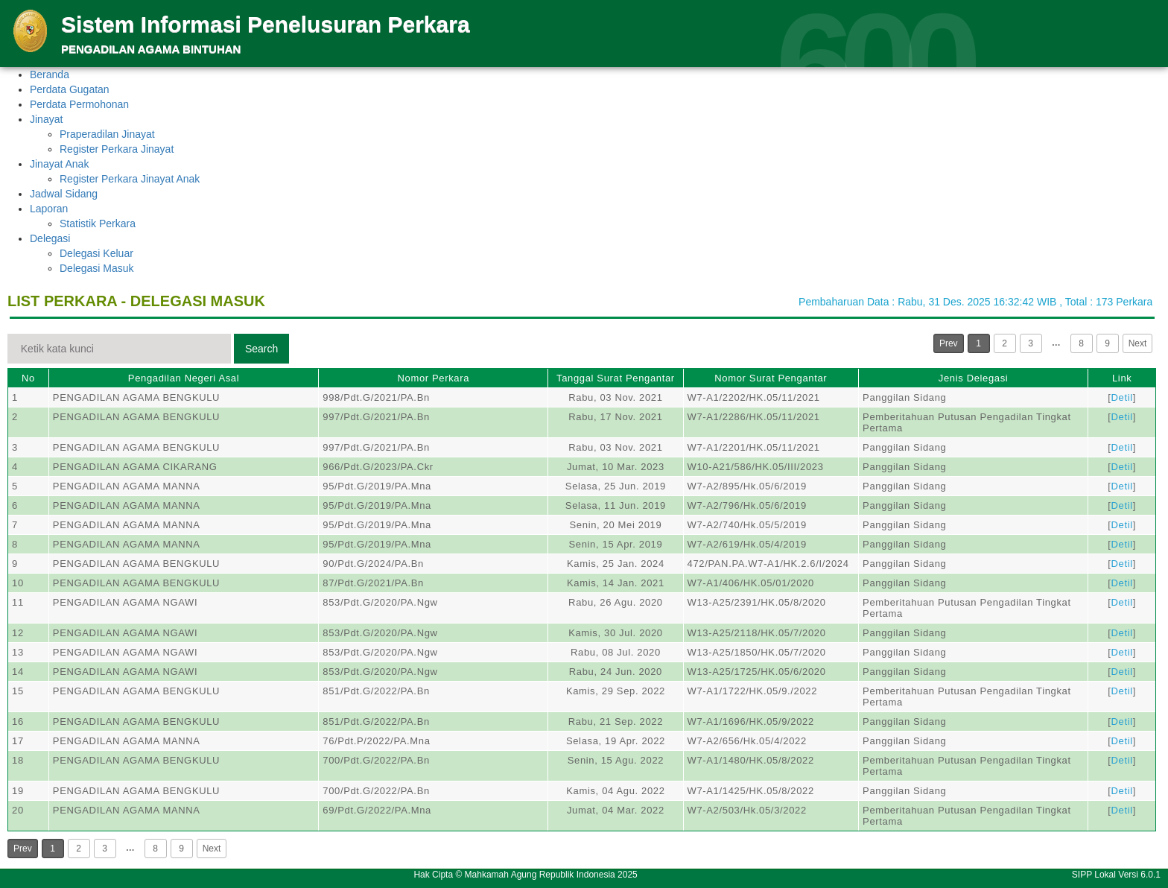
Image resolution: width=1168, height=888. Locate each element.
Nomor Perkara (433, 378)
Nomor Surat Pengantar (770, 378)
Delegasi (50, 238)
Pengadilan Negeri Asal (183, 378)
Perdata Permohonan (79, 104)
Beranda (49, 74)
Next (1138, 343)
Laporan (49, 209)
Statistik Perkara (98, 223)
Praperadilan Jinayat (107, 134)
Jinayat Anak (59, 164)
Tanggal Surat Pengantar (615, 378)
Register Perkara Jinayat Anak (130, 179)
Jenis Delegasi (974, 378)
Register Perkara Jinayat (117, 149)
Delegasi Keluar (96, 253)
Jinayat (46, 119)
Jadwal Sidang (64, 194)
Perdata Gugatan (70, 89)
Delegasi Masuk (97, 268)
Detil (1122, 397)
